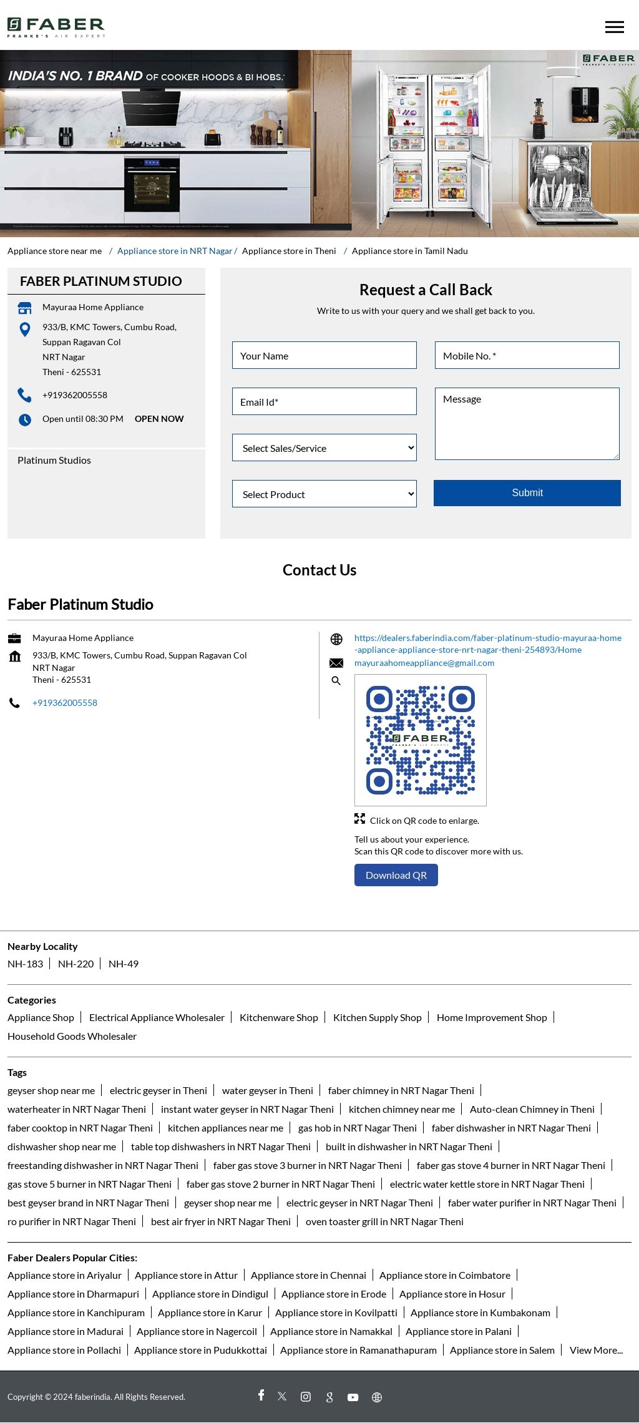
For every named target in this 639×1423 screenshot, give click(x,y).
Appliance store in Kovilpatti (336, 1312)
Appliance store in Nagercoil (197, 1331)
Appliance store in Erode (333, 1293)
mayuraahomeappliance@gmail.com (424, 662)
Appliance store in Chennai (308, 1275)
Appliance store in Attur (186, 1275)
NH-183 (25, 963)
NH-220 (76, 963)
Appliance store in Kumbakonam (480, 1312)
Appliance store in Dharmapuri (73, 1293)
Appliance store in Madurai (65, 1331)
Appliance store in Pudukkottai (200, 1350)
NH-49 (124, 963)
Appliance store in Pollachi (64, 1350)
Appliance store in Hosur (452, 1293)
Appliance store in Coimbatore (444, 1275)
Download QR (396, 875)
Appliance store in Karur (210, 1312)
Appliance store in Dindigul (210, 1293)
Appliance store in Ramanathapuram (358, 1350)
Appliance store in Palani (459, 1331)
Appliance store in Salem (502, 1350)
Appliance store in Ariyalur (64, 1275)
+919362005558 (74, 394)
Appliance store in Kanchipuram (76, 1312)
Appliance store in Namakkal (331, 1331)
